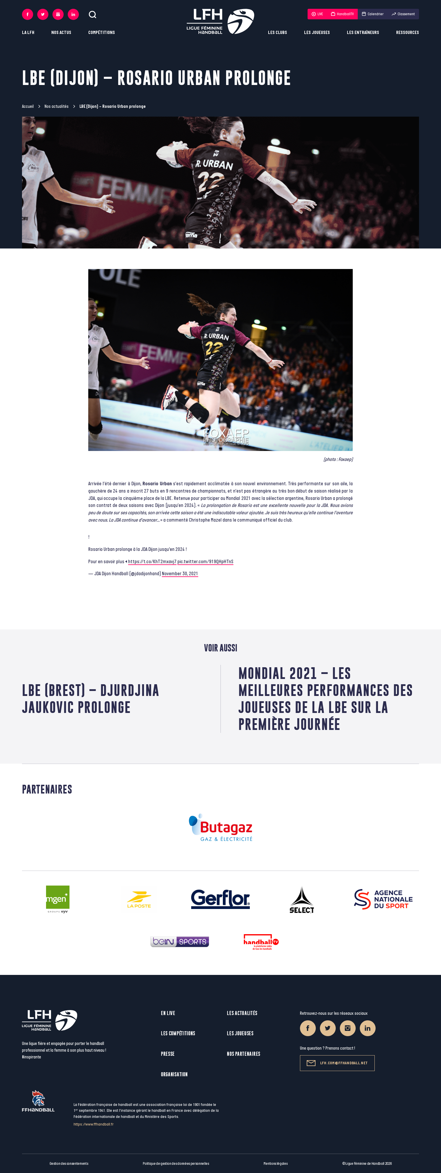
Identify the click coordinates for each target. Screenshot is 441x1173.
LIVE (317, 14)
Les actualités (242, 1013)
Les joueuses (317, 32)
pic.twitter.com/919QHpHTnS (205, 562)
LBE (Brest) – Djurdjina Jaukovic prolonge (91, 698)
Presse (168, 1054)
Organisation (174, 1074)
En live (168, 1013)
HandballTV (342, 14)
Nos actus (61, 32)
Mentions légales (275, 1163)
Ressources (407, 32)
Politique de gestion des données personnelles (176, 1163)
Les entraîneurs (363, 32)
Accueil (28, 106)
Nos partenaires (243, 1054)
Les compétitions (178, 1033)
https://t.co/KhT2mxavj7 (152, 562)
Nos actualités (57, 106)
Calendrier (373, 14)
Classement (403, 14)
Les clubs (277, 32)
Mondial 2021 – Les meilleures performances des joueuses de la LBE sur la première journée (325, 698)
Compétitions (101, 32)
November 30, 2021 (180, 574)
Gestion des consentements (69, 1163)
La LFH (28, 32)
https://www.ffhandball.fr (94, 1124)
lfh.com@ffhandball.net (337, 1063)
